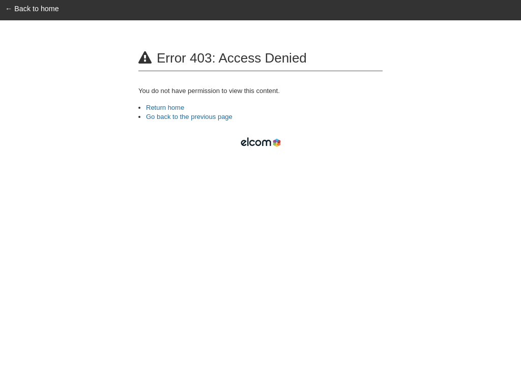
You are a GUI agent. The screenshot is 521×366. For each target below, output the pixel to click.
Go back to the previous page (189, 116)
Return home (165, 107)
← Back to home (32, 8)
